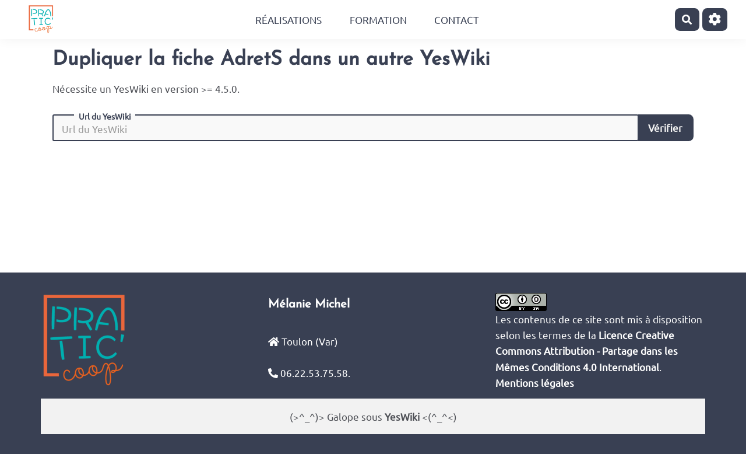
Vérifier (665, 127)
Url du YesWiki (105, 116)
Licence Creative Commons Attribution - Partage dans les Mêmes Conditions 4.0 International (586, 350)
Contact (456, 19)
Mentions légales (534, 382)
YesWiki (402, 416)
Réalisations (288, 19)
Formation (378, 19)
